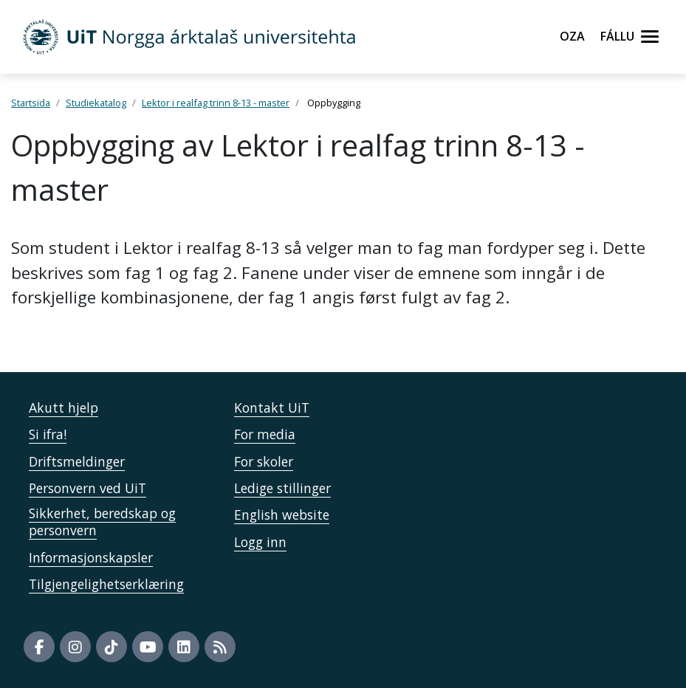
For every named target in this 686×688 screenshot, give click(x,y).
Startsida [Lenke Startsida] (30, 102)
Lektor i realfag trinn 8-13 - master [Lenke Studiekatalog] (215, 102)
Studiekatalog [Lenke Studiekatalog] (96, 102)
